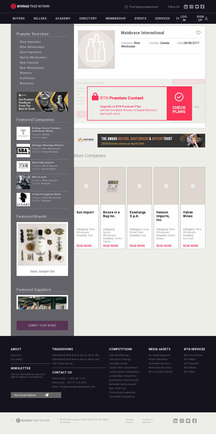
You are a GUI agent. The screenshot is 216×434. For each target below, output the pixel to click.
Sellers (40, 18)
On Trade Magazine (159, 355)
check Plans (179, 103)
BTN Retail (189, 359)
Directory (88, 18)
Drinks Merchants (158, 359)
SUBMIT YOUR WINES (42, 325)
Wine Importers (30, 42)
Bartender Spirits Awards (123, 384)
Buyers (19, 18)
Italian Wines (188, 214)
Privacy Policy (130, 421)
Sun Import (85, 212)
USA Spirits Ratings (120, 359)
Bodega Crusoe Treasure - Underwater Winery (47, 129)
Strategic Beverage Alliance (47, 145)
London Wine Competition (123, 367)
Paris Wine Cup (117, 388)
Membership (116, 18)
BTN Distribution (193, 355)
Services (162, 18)
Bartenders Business (160, 367)
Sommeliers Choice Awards (124, 380)
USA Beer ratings (118, 363)
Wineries (26, 73)
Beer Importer (29, 62)
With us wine (39, 177)
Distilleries (27, 78)
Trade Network (30, 6)
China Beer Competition (122, 396)
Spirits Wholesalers (33, 57)
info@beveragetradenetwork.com (77, 386)
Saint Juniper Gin (42, 271)
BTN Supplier (191, 363)
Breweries (27, 83)
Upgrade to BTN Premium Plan (120, 106)
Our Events (17, 359)
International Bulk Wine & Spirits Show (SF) (75, 355)
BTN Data (189, 371)
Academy (63, 18)
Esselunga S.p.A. (138, 214)
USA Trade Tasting (62, 363)
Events (141, 18)
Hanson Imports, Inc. (163, 216)
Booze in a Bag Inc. (111, 214)
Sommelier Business (160, 363)
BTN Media (190, 367)
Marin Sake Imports (43, 162)
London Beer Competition (123, 376)
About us (16, 355)
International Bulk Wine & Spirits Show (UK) (76, 359)
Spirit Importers (30, 52)
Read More (84, 245)
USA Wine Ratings (119, 355)
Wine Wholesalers (32, 47)
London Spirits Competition (124, 371)
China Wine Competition (122, 392)
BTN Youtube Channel (160, 371)
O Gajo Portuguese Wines (46, 194)
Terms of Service (148, 421)
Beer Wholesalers (32, 68)
